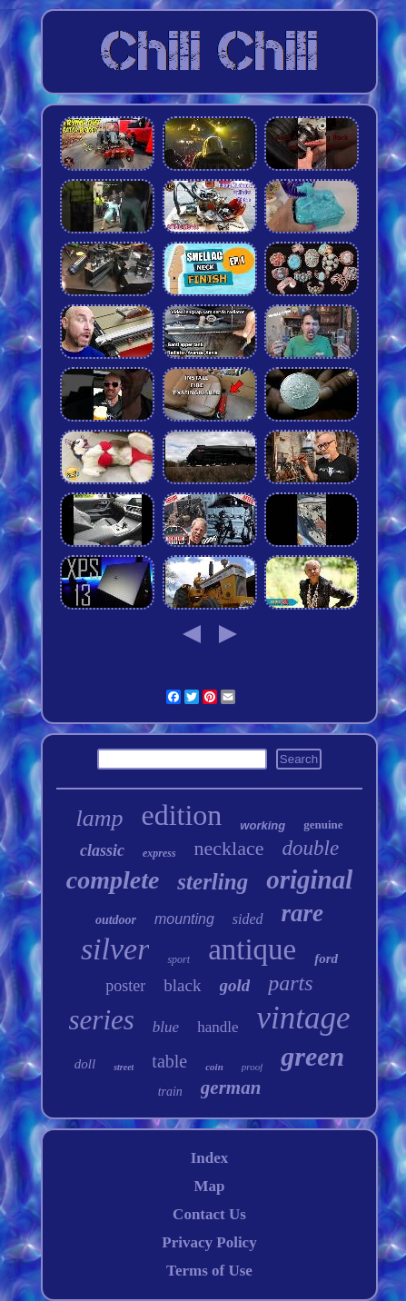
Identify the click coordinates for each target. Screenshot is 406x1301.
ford (326, 958)
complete (113, 880)
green (312, 1056)
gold (235, 985)
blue (166, 1027)
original (309, 879)
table (169, 1061)
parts (290, 983)
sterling (212, 881)
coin (214, 1066)
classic (102, 850)
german (231, 1087)
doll (84, 1064)
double (311, 848)
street (124, 1067)
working (262, 825)
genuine (322, 824)
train (170, 1091)
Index (210, 1158)
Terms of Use (209, 1270)
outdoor (115, 920)
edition (181, 815)
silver (115, 949)
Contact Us (209, 1214)
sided (248, 919)
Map (208, 1186)
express (159, 853)
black (182, 985)
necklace (229, 848)
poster (125, 986)
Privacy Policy (209, 1242)
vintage (303, 1018)
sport (178, 959)
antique (252, 949)
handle (217, 1027)
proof (252, 1066)
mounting (184, 919)
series (101, 1020)
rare (303, 913)
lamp (99, 818)
